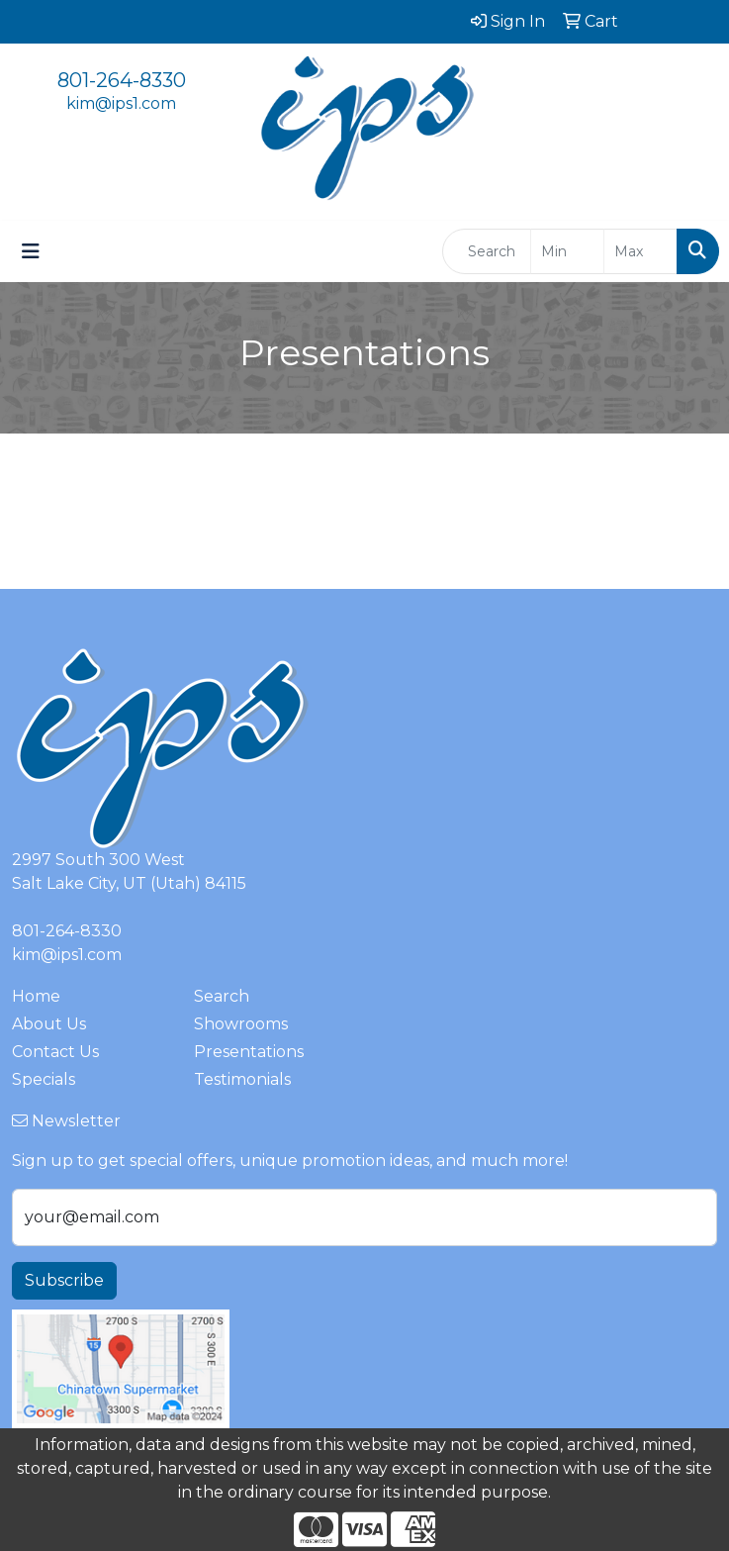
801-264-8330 (121, 80)
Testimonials (242, 1079)
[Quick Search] (486, 251)
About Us (49, 1024)
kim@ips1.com (121, 103)
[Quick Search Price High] (640, 251)
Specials (43, 1079)
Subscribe (64, 1280)
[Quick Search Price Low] (567, 251)
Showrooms (241, 1024)
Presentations (249, 1051)
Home (36, 996)
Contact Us (55, 1051)
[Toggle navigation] (30, 251)
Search (221, 996)
